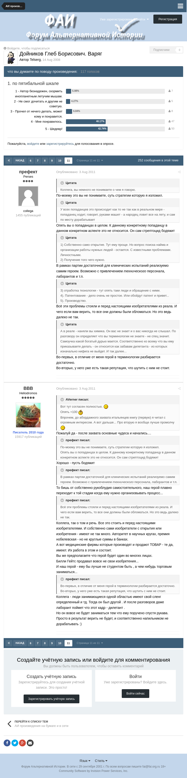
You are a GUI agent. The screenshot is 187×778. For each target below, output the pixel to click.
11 (68, 160)
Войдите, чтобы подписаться (28, 48)
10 (59, 160)
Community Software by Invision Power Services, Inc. (93, 771)
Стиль (101, 761)
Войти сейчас (135, 693)
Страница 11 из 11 (90, 160)
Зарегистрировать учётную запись (51, 699)
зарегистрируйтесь (60, 144)
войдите (33, 144)
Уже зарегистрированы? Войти (124, 19)
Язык (85, 761)
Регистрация (168, 19)
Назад (20, 160)
